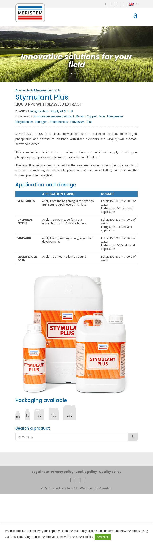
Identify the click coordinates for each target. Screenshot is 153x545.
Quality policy (110, 472)
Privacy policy (62, 472)
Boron (80, 116)
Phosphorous (59, 122)
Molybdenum (24, 122)
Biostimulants (24, 90)
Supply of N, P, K (61, 111)
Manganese (115, 116)
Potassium (77, 122)
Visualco (105, 488)
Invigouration (39, 111)
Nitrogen (41, 122)
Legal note (40, 472)
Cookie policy (86, 472)
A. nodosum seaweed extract (54, 116)
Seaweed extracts (48, 90)
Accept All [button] (102, 537)
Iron (102, 116)
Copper (92, 116)
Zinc (89, 122)
